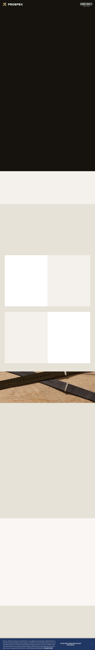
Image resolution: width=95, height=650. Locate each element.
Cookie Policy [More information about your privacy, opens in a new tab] (48, 648)
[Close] (92, 644)
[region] (47, 644)
